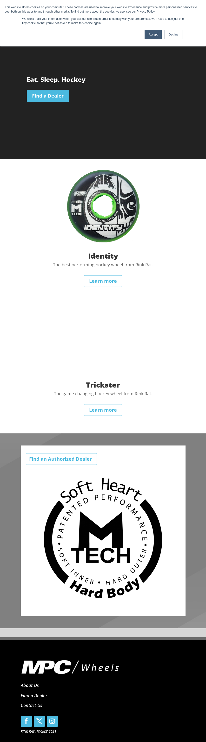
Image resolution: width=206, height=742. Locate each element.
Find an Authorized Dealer (60, 459)
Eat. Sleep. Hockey (56, 79)
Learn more (103, 281)
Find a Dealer (48, 95)
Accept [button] (153, 34)
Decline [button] (173, 34)
